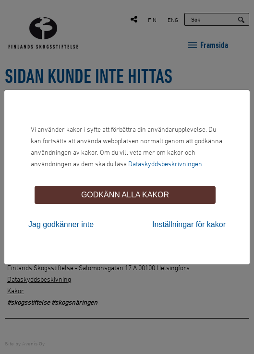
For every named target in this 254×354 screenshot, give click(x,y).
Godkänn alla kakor (125, 195)
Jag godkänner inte (61, 224)
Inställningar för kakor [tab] (189, 224)
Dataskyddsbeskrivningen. (166, 164)
